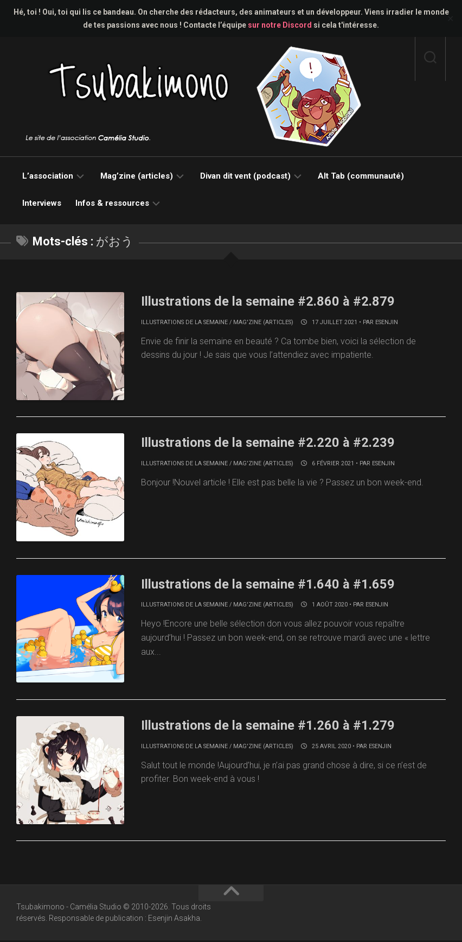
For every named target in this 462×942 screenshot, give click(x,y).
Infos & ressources (112, 203)
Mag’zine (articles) (136, 176)
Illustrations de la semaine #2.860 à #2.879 (279, 301)
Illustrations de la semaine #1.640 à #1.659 (279, 584)
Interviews (41, 203)
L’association (47, 176)
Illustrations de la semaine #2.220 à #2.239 (279, 442)
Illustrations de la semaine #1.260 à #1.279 (279, 726)
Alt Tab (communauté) (361, 176)
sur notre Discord (280, 25)
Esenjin (386, 322)
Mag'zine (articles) (263, 322)
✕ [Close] (450, 19)
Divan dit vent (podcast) (245, 176)
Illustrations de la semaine (184, 322)
